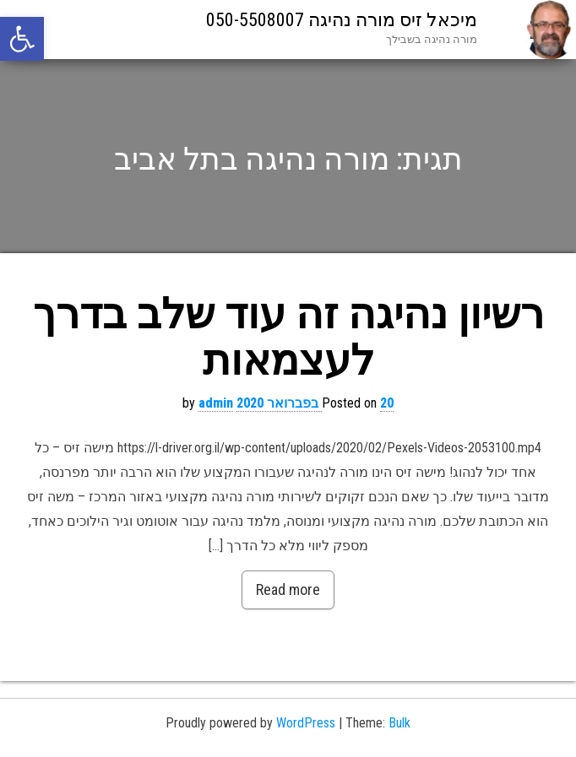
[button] (22, 39)
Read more (288, 589)
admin (215, 403)
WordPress (305, 723)
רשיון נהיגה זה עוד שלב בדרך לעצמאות (288, 337)
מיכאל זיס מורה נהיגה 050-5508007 (341, 19)
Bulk (399, 723)
